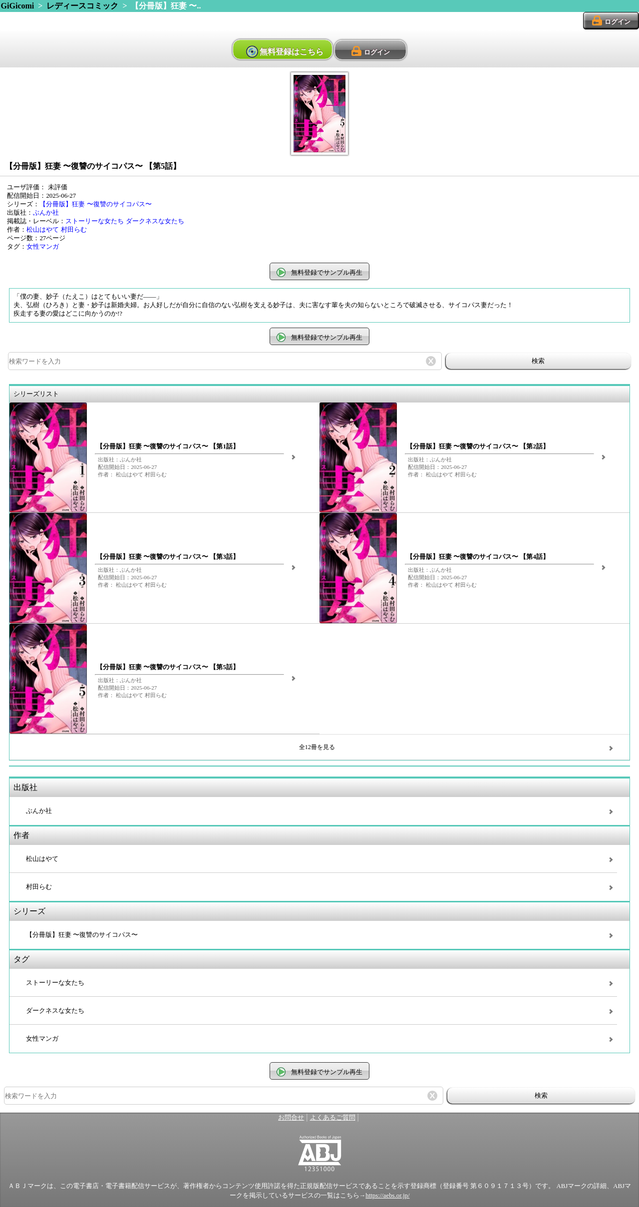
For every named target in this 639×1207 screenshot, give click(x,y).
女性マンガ (42, 246)
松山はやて (42, 229)
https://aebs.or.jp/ (387, 1195)
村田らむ (74, 229)
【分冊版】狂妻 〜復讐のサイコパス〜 (95, 204)
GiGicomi (17, 5)
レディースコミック (82, 5)
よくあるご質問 (332, 1117)
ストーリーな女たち (94, 221)
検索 (538, 361)
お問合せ (291, 1117)
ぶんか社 (46, 212)
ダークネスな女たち (155, 221)
